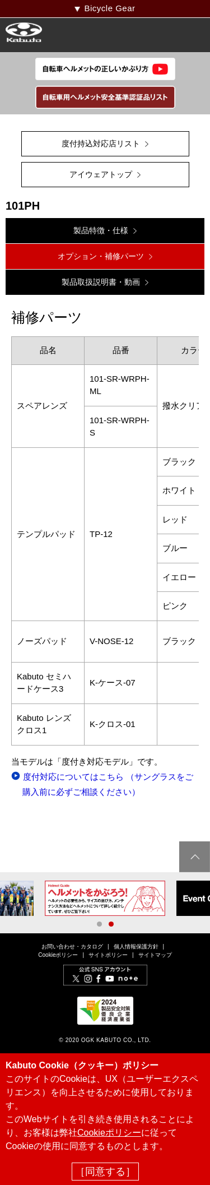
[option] (105, 898)
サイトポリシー (108, 955)
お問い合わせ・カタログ (72, 946)
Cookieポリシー (58, 955)
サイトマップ (155, 955)
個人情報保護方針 (136, 946)
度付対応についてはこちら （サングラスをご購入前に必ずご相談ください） (108, 784)
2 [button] (111, 924)
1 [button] (99, 924)
